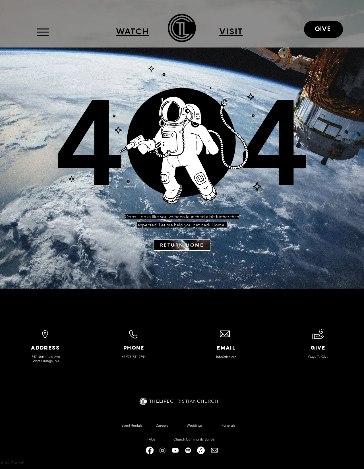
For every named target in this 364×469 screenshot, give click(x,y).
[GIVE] (323, 29)
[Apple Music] (201, 450)
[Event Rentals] (132, 425)
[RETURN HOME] (182, 245)
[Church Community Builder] (194, 439)
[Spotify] (188, 450)
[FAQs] (151, 439)
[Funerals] (229, 425)
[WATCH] (132, 32)
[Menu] (42, 32)
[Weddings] (194, 425)
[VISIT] (231, 32)
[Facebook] (150, 450)
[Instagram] (162, 450)
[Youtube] (175, 450)
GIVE (318, 347)
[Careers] (161, 425)
